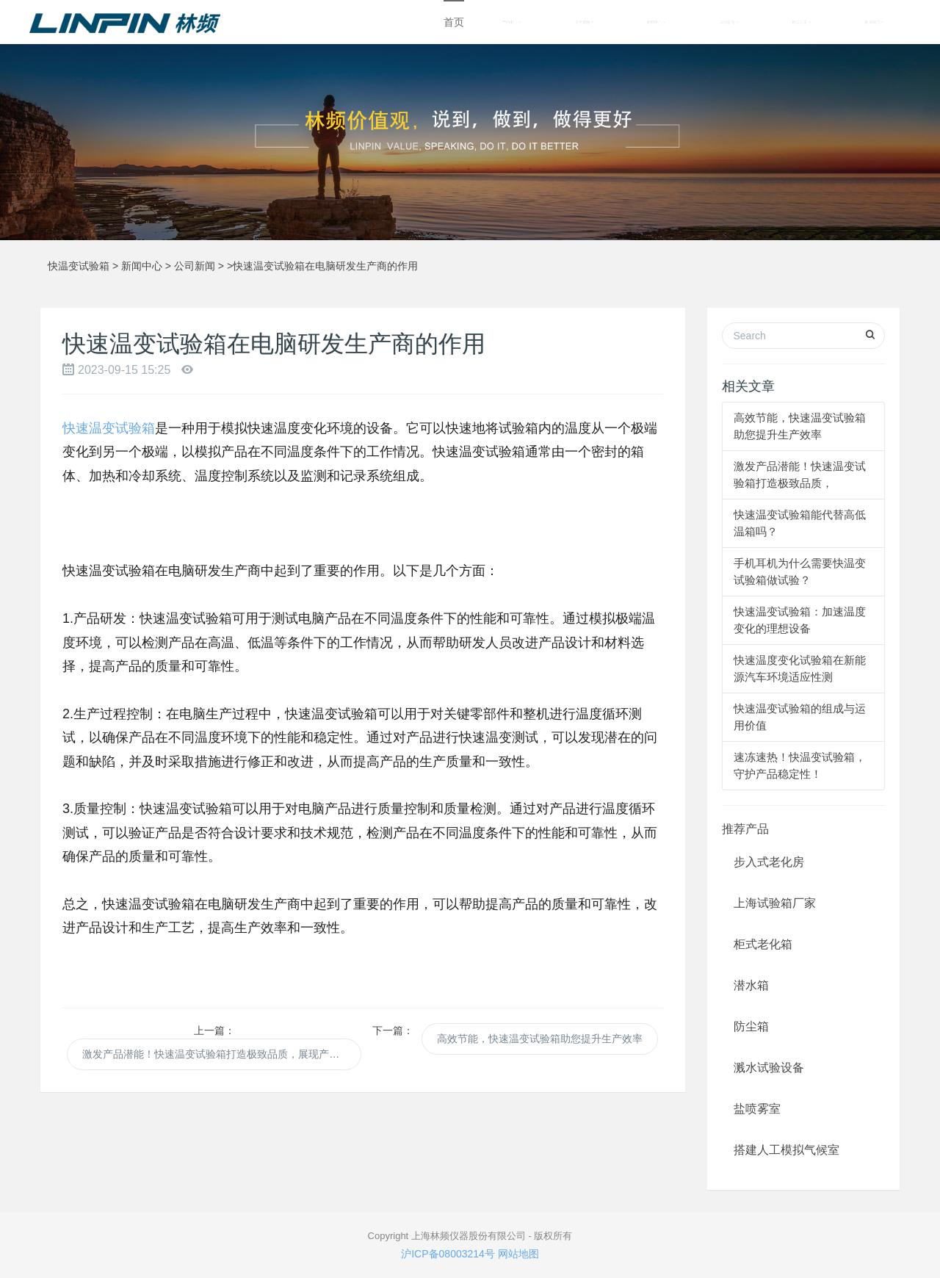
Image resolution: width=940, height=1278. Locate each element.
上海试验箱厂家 (775, 903)
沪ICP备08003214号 (448, 1254)
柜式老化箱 (763, 944)
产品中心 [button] (511, 22)
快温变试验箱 (78, 266)
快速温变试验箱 (108, 428)
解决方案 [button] (801, 22)
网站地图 (518, 1254)
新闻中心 (141, 266)
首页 (454, 22)
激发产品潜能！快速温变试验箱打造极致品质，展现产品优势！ (221, 1054)
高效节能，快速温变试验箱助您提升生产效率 (540, 1038)
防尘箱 (751, 1026)
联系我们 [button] (874, 22)
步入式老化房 (769, 862)
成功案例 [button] (729, 22)
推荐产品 (745, 829)
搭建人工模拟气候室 (786, 1150)
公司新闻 (194, 266)
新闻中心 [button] (656, 22)
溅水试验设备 (769, 1067)
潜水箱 (751, 985)
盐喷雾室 (757, 1108)
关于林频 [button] (584, 22)
